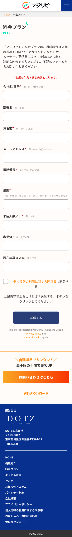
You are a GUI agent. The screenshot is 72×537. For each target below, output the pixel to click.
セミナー (10, 481)
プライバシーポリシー (18, 504)
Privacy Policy (33, 333)
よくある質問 (13, 475)
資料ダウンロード (36, 393)
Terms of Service (32, 337)
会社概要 (10, 498)
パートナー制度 (14, 493)
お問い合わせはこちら (36, 376)
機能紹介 (10, 463)
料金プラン (12, 469)
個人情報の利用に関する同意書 (34, 281)
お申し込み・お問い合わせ (21, 516)
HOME (9, 457)
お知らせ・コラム (15, 487)
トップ (6, 14)
